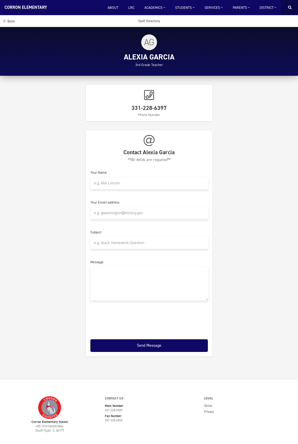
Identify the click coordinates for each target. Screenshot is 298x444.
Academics (154, 7)
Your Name (98, 172)
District (268, 7)
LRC (131, 7)
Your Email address (104, 202)
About (113, 7)
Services (213, 7)
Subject (95, 232)
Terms (208, 406)
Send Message (149, 345)
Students (185, 7)
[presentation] (149, 319)
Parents (241, 7)
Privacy (209, 411)
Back (9, 21)
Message (96, 262)
